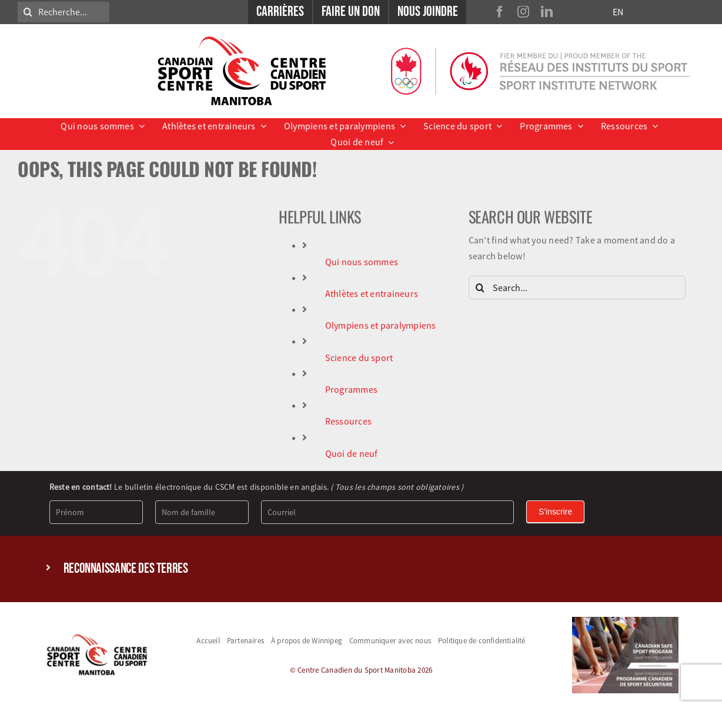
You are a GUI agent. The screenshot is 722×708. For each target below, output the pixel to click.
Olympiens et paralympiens (380, 325)
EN (618, 12)
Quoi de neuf (351, 453)
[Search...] (577, 287)
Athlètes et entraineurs (372, 293)
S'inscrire (555, 511)
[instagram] (523, 12)
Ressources (348, 421)
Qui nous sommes (362, 262)
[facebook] (500, 12)
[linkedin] (547, 12)
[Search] (28, 12)
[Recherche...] (63, 12)
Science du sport (359, 357)
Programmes (351, 389)
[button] (361, 569)
